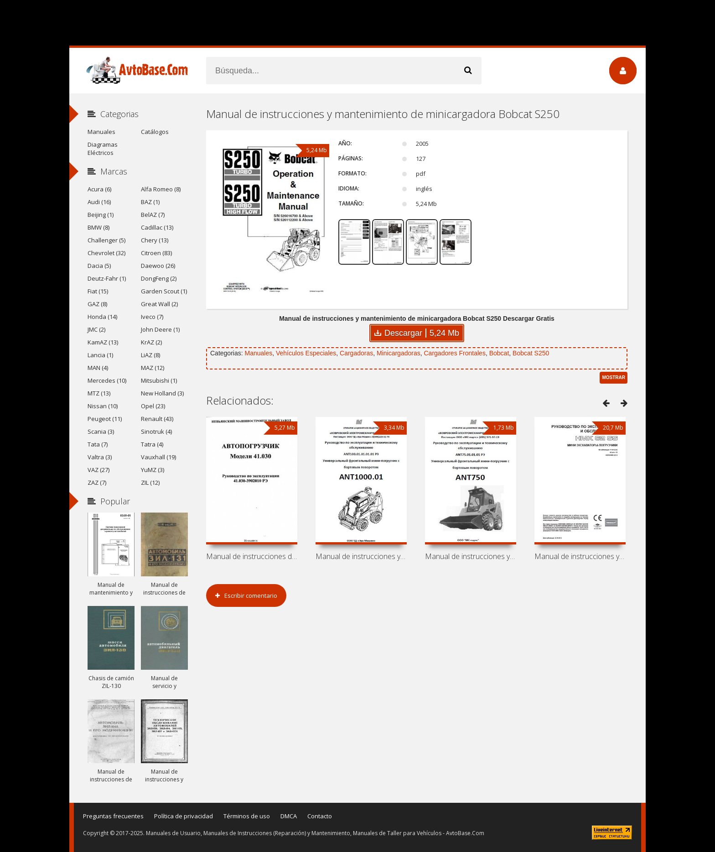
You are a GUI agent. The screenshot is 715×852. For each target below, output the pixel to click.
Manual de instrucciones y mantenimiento (361, 556)
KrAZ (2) (151, 342)
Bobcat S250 (531, 353)
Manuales (258, 353)
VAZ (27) (98, 470)
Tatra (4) (152, 444)
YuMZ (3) (152, 470)
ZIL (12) (150, 482)
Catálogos (155, 132)
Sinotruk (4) (156, 431)
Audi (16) (99, 202)
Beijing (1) (101, 214)
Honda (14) (102, 317)
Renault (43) (157, 419)
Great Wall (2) (159, 304)
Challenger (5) (106, 240)
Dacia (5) (99, 266)
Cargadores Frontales (455, 353)
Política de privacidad (183, 816)
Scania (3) (101, 431)
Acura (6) (99, 189)
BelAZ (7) (153, 214)
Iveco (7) (152, 317)
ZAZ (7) (97, 482)
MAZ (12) (152, 368)
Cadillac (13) (157, 227)
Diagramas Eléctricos (103, 148)
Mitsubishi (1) (159, 380)
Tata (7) (98, 444)
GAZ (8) (97, 304)
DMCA (288, 816)
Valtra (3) (100, 457)
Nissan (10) (103, 406)
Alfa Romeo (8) (161, 189)
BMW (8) (98, 227)
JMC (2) (96, 329)
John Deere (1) (160, 329)
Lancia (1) (100, 355)
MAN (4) (98, 368)
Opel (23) (153, 406)
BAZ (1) (150, 202)
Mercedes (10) (107, 380)
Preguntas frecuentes (113, 816)
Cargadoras (356, 353)
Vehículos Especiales (306, 353)
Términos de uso (246, 816)
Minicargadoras (398, 353)
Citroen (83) (156, 253)
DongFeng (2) (158, 278)
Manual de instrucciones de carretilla (251, 556)
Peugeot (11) (105, 419)
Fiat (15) (98, 291)
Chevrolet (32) (106, 253)
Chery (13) (154, 240)
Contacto (319, 816)
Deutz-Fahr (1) (107, 278)
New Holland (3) (162, 393)
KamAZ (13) (103, 342)
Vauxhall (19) (158, 457)
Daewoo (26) (158, 266)
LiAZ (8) (150, 355)
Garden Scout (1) (164, 291)
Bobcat (499, 353)
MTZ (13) (99, 393)
